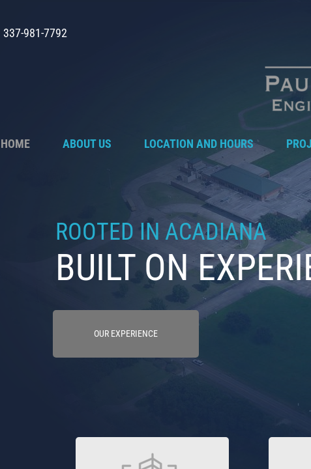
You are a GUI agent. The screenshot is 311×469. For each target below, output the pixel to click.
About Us (87, 143)
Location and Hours (199, 143)
